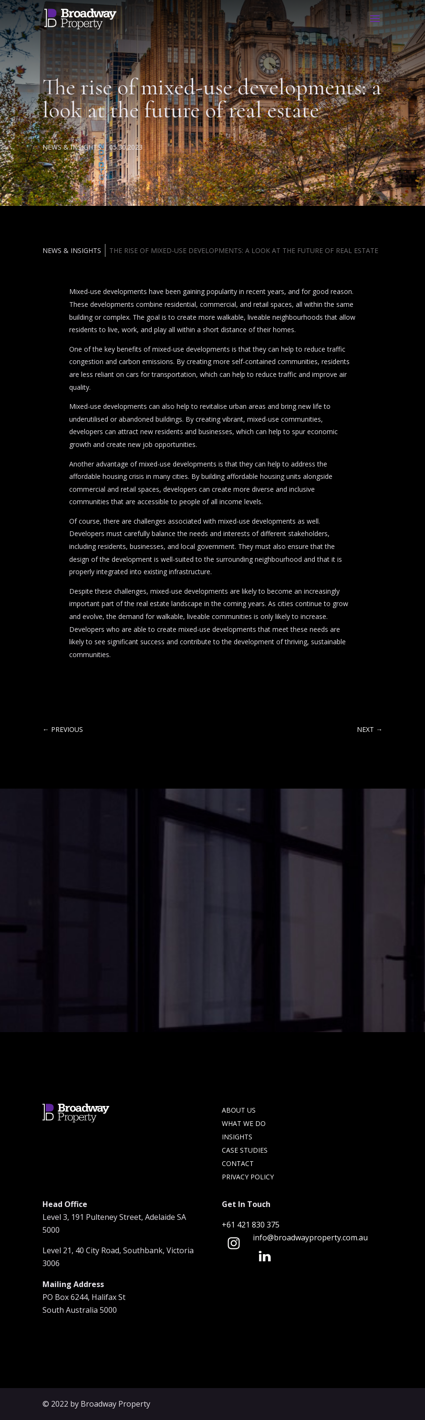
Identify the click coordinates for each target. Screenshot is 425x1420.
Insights (237, 1136)
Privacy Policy (248, 1176)
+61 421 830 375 (251, 1224)
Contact (238, 1163)
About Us (239, 1110)
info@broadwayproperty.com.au (310, 1237)
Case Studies (245, 1150)
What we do (244, 1123)
